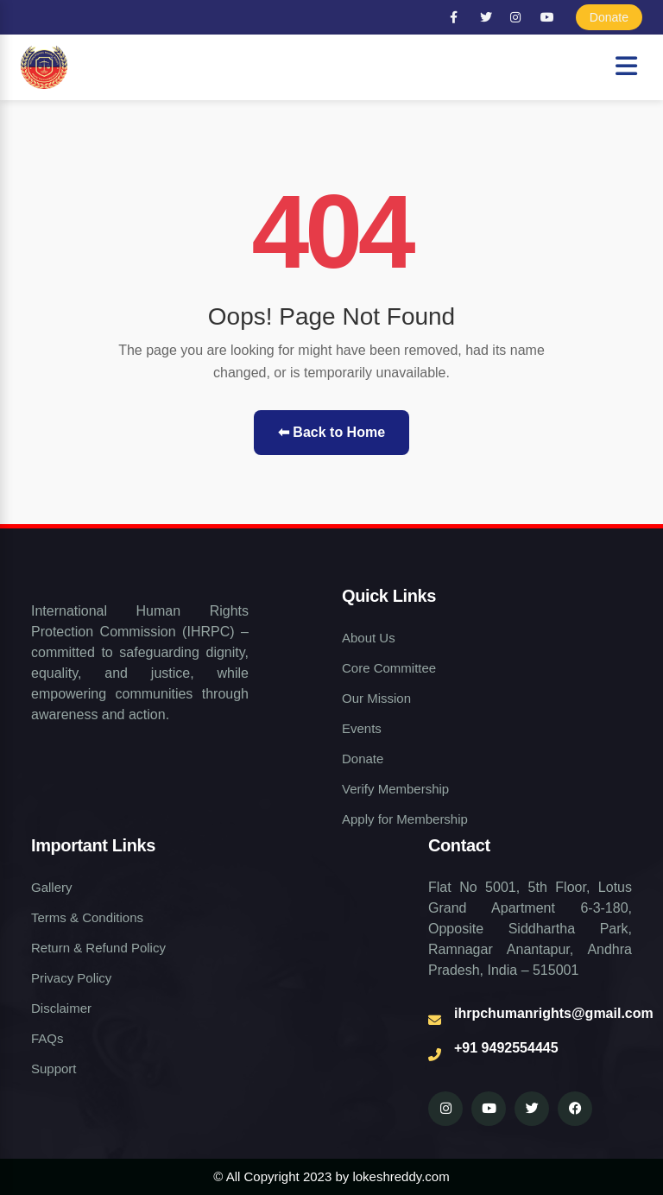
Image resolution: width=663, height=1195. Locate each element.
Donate (609, 17)
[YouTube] (549, 17)
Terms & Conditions (87, 917)
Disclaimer (61, 1008)
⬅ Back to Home (331, 432)
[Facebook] (459, 17)
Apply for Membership (405, 819)
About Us (368, 637)
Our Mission (376, 698)
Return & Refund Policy (98, 947)
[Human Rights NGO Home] (44, 67)
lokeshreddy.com (400, 1176)
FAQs (47, 1038)
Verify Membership (395, 788)
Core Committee (389, 668)
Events (362, 728)
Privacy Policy (71, 978)
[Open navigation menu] (626, 66)
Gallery (52, 887)
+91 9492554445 (506, 1047)
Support (54, 1068)
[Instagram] (519, 17)
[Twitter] (489, 17)
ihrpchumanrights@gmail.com (554, 1013)
